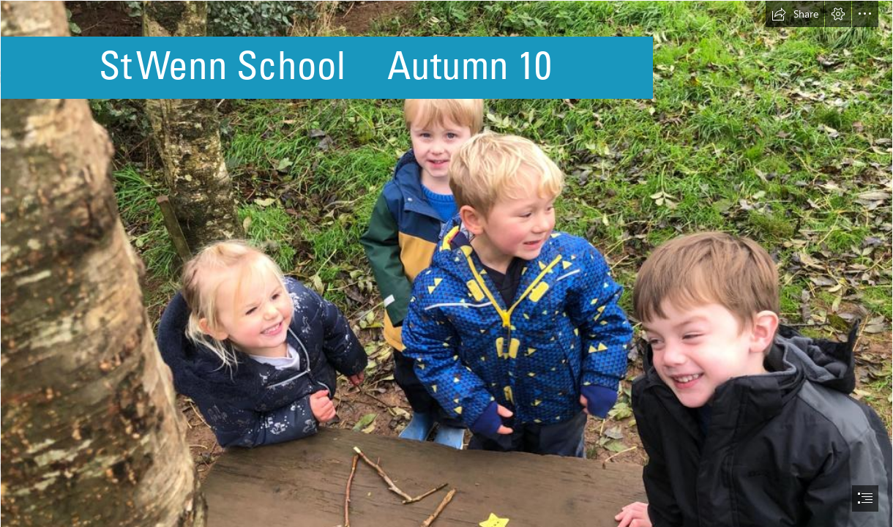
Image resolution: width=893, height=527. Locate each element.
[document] (446, 263)
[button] (795, 14)
